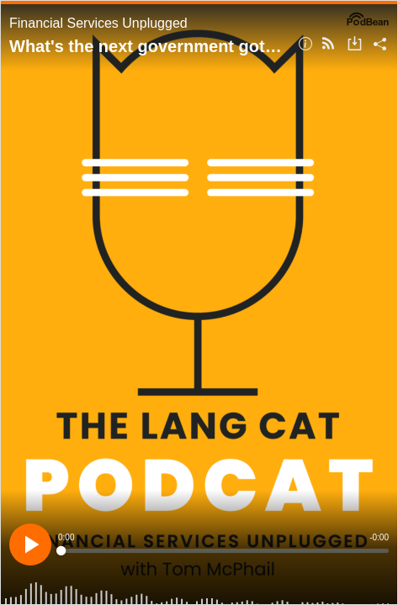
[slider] (223, 551)
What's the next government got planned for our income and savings (147, 46)
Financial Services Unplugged (98, 23)
